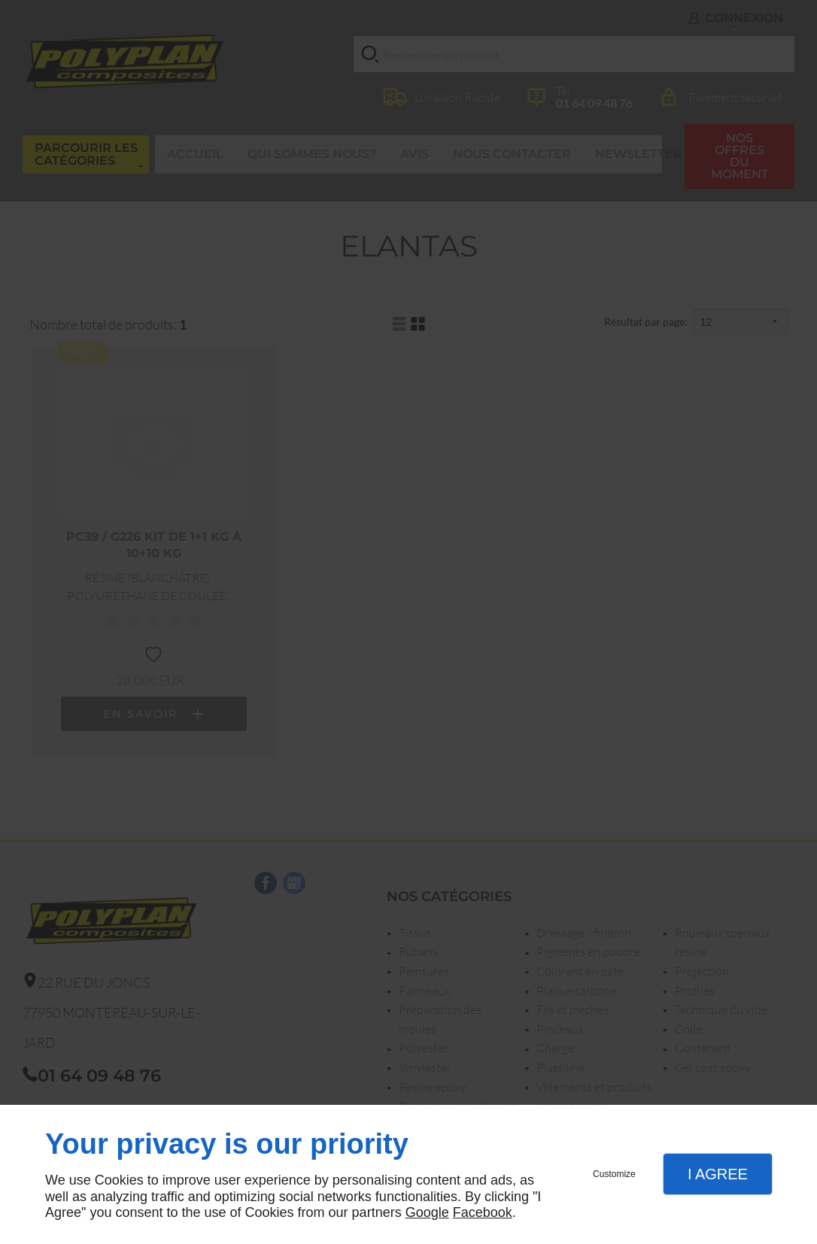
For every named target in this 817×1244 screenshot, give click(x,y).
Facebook (482, 1212)
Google (427, 1212)
